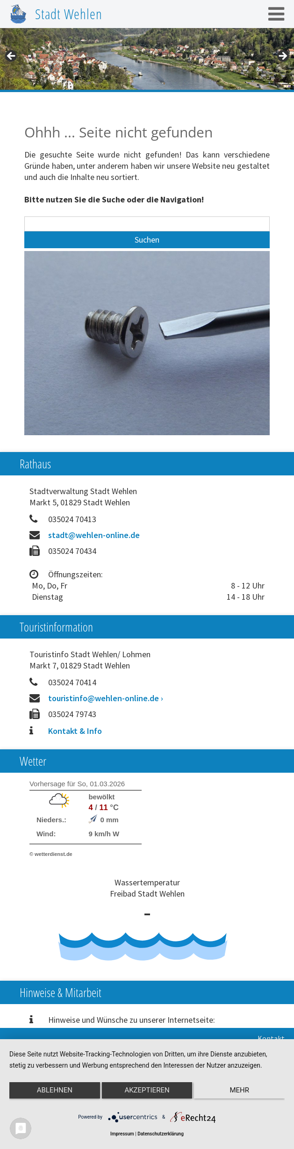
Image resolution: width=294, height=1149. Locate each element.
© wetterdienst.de (50, 854)
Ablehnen (54, 1090)
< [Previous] (12, 57)
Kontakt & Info (75, 730)
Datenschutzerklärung (160, 1133)
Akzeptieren (146, 1090)
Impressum (122, 1133)
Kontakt (271, 1038)
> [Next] (282, 57)
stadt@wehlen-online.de (94, 535)
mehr (239, 1090)
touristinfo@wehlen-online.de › (105, 698)
